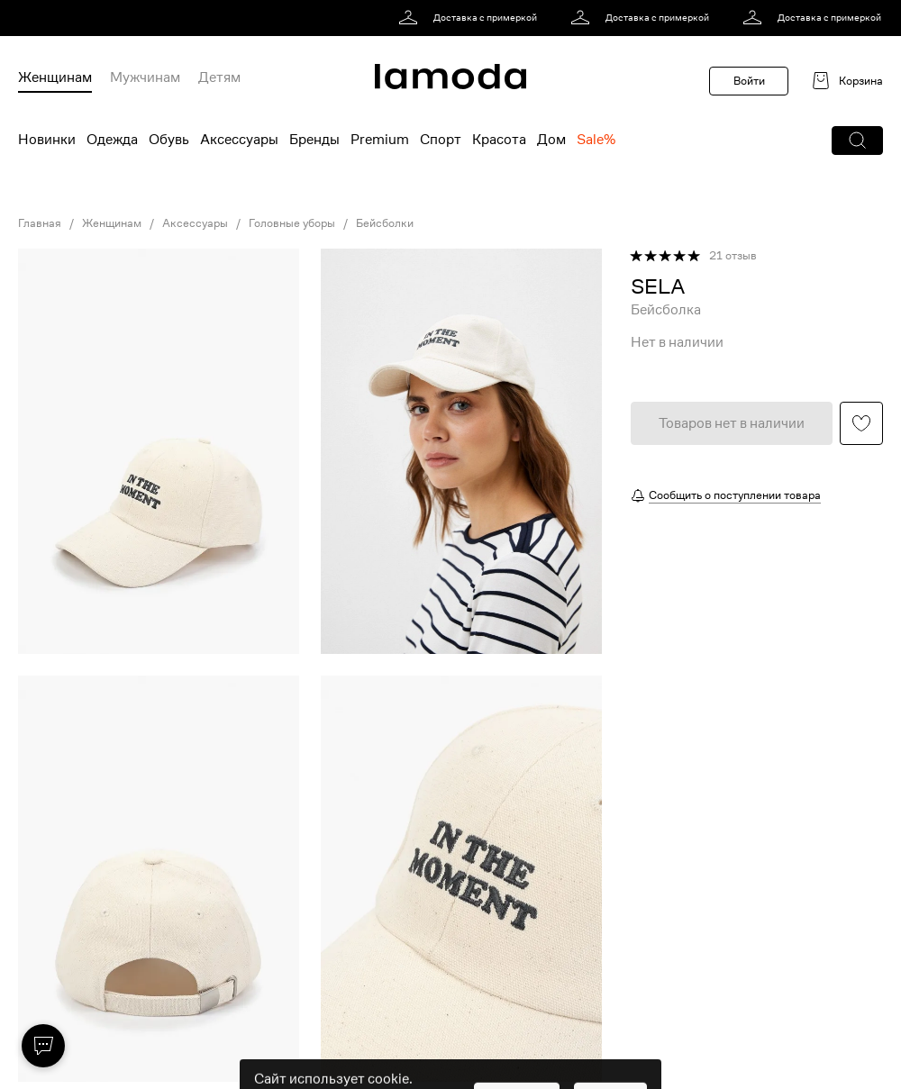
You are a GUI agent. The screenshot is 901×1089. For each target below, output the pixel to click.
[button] (857, 140)
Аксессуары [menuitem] (239, 140)
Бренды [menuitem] (314, 140)
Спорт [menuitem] (440, 140)
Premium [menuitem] (379, 140)
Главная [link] (39, 223)
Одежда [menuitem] (112, 140)
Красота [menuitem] (499, 140)
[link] (471, 18)
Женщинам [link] (111, 223)
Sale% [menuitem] (596, 140)
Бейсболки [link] (385, 223)
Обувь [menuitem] (169, 140)
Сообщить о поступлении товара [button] (735, 495)
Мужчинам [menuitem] (145, 77)
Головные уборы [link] (292, 223)
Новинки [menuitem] (47, 140)
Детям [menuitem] (219, 77)
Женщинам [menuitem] (55, 77)
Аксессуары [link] (195, 223)
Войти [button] (749, 80)
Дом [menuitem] (551, 140)
